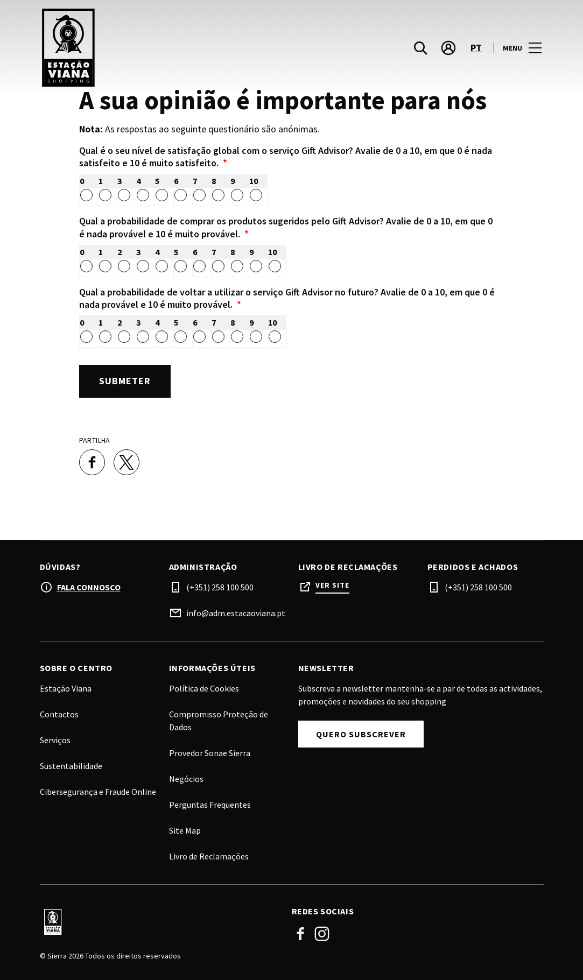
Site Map (185, 829)
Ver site (332, 584)
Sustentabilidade (71, 764)
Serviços (55, 739)
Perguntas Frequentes (210, 803)
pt (476, 49)
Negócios (186, 777)
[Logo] (159, 921)
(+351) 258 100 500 (220, 586)
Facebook (300, 932)
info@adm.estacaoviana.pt (235, 612)
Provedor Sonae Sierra (209, 751)
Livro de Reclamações (209, 855)
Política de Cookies (204, 687)
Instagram (322, 932)
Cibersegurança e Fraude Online (98, 790)
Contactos (59, 713)
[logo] (167, 48)
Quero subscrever (361, 733)
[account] (448, 48)
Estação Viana (66, 687)
